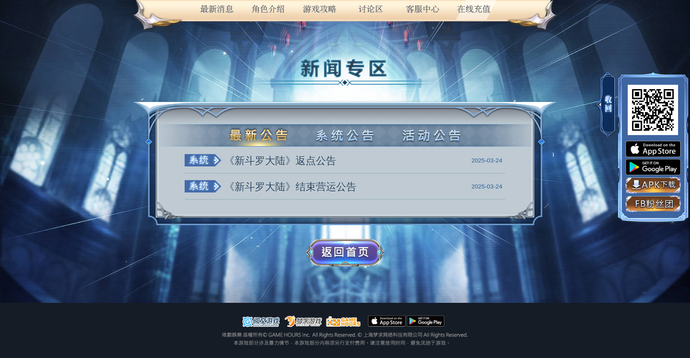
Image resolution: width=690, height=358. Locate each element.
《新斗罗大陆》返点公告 (280, 160)
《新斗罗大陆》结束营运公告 (290, 186)
